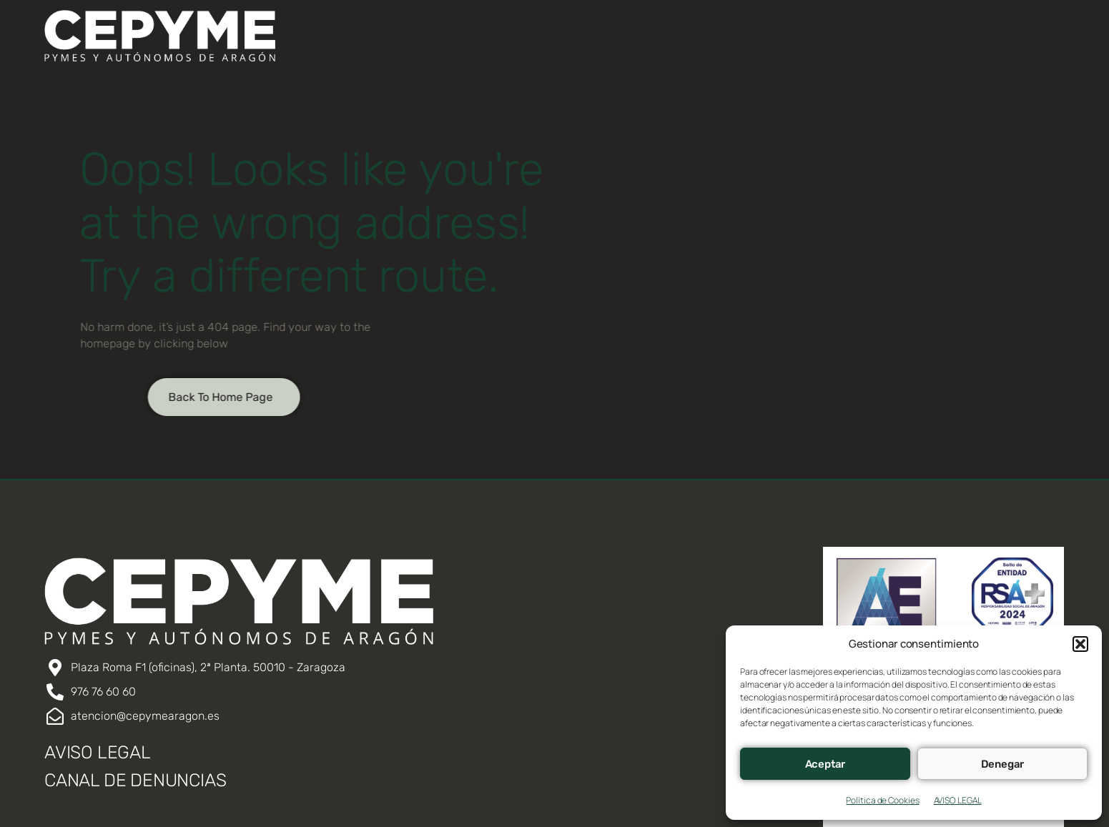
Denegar (1003, 764)
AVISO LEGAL (958, 800)
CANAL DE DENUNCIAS (135, 780)
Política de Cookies (882, 800)
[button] (1080, 644)
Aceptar (825, 764)
